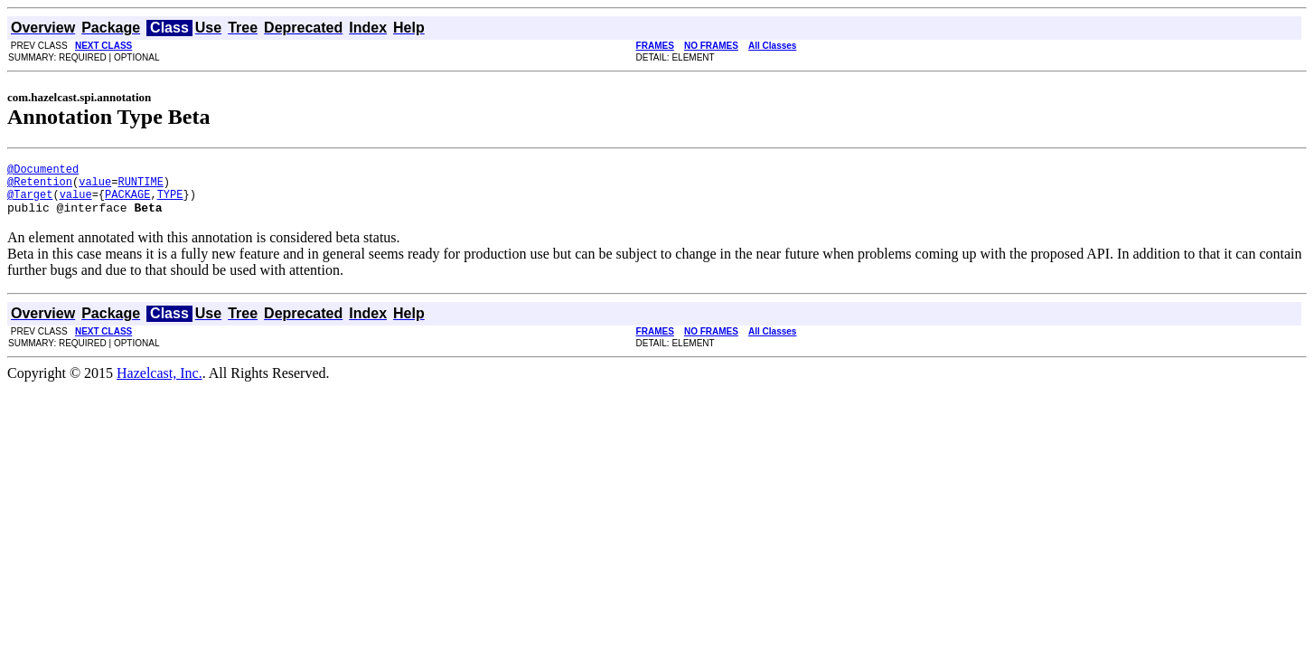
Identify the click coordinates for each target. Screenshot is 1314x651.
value (95, 186)
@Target (29, 202)
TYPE (170, 202)
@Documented (43, 171)
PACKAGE (127, 202)
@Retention (39, 186)
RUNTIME (140, 186)
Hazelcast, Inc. (159, 384)
